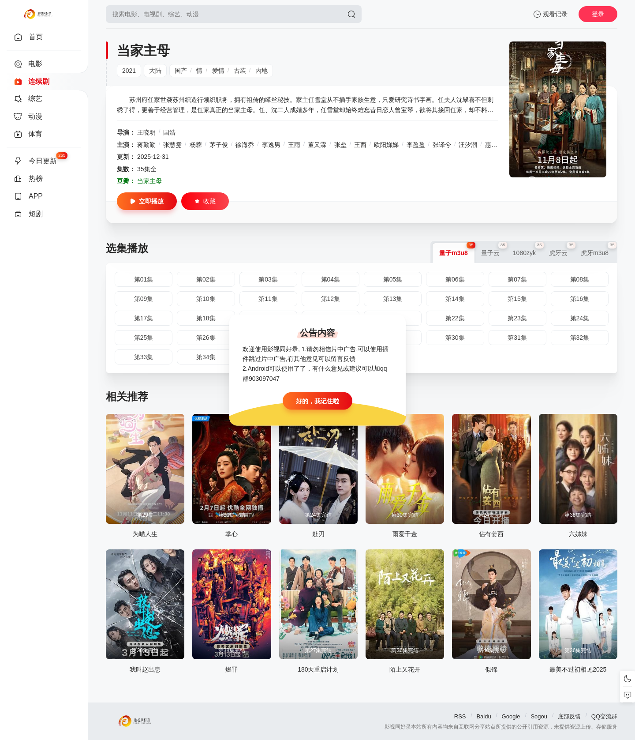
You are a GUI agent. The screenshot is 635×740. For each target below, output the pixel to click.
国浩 (169, 132)
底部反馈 (569, 716)
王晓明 (146, 132)
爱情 (218, 70)
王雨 (294, 144)
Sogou (538, 716)
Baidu (483, 716)
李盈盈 (416, 144)
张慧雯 (172, 144)
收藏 (205, 201)
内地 (261, 70)
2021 (129, 70)
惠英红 (494, 144)
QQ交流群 (604, 716)
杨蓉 (196, 144)
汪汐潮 (468, 144)
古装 (240, 70)
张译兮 (442, 144)
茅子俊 (218, 144)
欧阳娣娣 (386, 144)
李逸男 (271, 144)
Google (511, 716)
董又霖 (317, 144)
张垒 (340, 144)
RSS (460, 716)
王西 (360, 144)
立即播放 (147, 201)
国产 (181, 70)
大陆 (155, 70)
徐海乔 (244, 144)
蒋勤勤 (146, 144)
